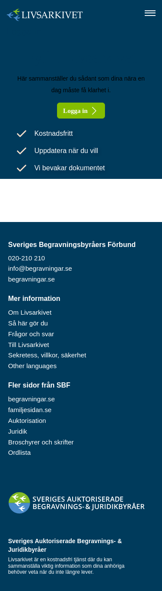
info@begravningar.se (40, 268)
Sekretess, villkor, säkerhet (47, 355)
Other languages (32, 365)
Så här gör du (28, 323)
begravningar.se (31, 279)
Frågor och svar (31, 334)
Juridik (17, 431)
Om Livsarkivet (29, 312)
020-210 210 (26, 258)
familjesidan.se (29, 409)
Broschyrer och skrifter (41, 442)
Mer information (34, 298)
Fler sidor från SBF (39, 385)
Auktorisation (27, 420)
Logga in (23, 31)
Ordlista (19, 452)
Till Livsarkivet (28, 344)
